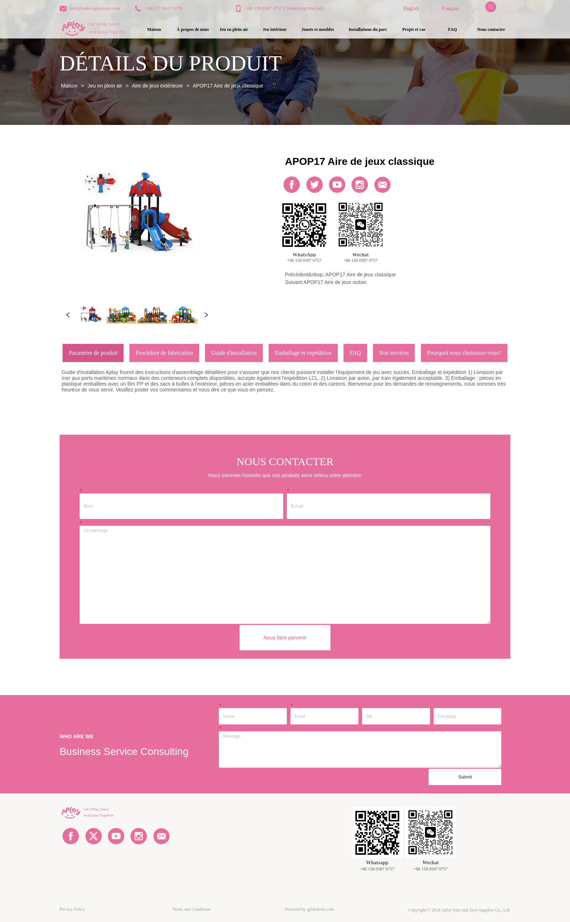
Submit (465, 777)
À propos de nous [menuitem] (193, 29)
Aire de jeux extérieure (157, 86)
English (411, 8)
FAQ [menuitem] (452, 29)
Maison (69, 86)
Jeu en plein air (105, 86)
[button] (233, 29)
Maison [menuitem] (154, 29)
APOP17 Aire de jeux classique (227, 86)
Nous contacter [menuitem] (491, 29)
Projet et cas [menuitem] (413, 29)
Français (450, 8)
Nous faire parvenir (285, 638)
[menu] (322, 29)
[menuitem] (233, 29)
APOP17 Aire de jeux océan (335, 282)
